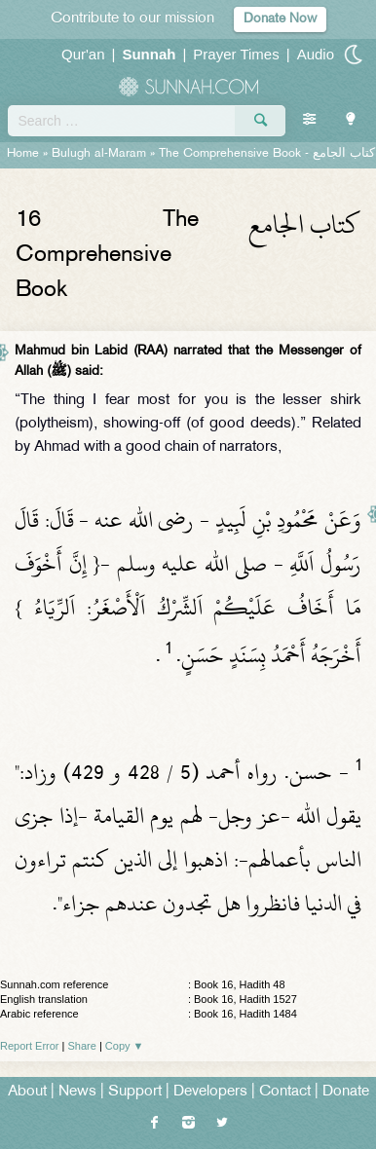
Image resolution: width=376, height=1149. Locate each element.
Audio (315, 54)
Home (23, 154)
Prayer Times (236, 54)
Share (82, 1046)
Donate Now (280, 19)
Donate (345, 1092)
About (27, 1092)
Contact (285, 1092)
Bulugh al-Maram (99, 154)
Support (135, 1092)
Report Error (29, 1046)
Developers (210, 1092)
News (77, 1092)
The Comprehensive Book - (267, 154)
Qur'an (83, 54)
